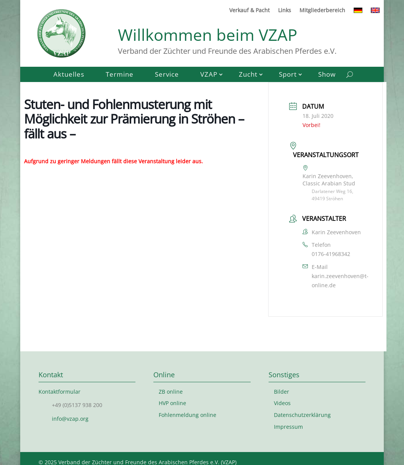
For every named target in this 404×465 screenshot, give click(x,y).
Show (327, 75)
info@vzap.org (70, 418)
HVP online (172, 403)
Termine (120, 75)
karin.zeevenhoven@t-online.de (340, 280)
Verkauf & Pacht (249, 11)
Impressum (288, 426)
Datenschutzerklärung (302, 414)
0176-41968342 (331, 253)
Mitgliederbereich (322, 11)
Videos (282, 403)
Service (167, 75)
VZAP (208, 75)
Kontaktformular (59, 391)
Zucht (248, 75)
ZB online (171, 391)
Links (284, 11)
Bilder (281, 391)
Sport (288, 75)
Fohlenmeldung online (187, 414)
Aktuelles (68, 75)
